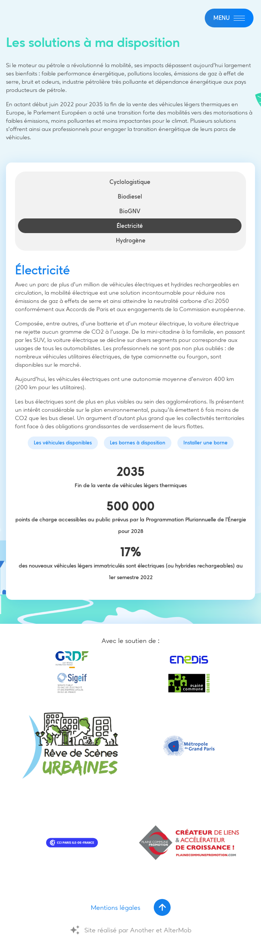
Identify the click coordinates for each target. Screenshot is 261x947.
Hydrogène (131, 240)
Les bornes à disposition (137, 443)
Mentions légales (115, 907)
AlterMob (177, 930)
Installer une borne (205, 443)
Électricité (130, 225)
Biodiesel (130, 196)
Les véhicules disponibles (63, 443)
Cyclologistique (130, 181)
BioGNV (129, 211)
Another (142, 930)
